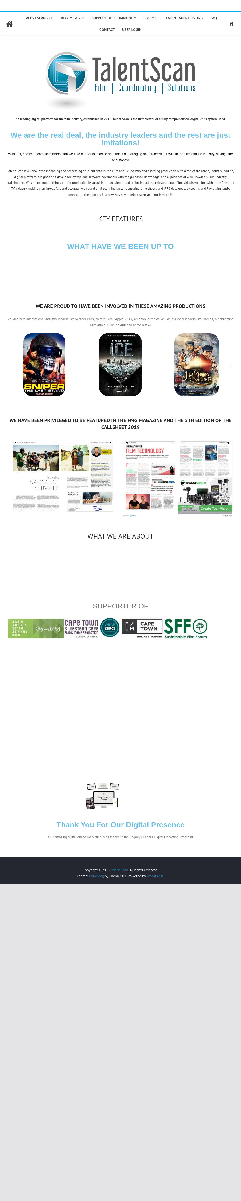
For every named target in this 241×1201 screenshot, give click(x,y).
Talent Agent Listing (184, 18)
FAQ (213, 18)
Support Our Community (114, 18)
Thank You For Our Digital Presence (120, 824)
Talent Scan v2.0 (38, 18)
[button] (9, 365)
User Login (132, 29)
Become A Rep (72, 18)
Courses (151, 18)
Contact (107, 29)
